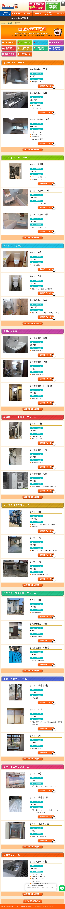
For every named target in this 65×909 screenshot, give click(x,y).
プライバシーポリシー (47, 906)
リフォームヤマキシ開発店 (15, 18)
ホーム (3, 23)
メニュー (63, 4)
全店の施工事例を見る (32, 901)
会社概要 (37, 906)
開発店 (10, 23)
